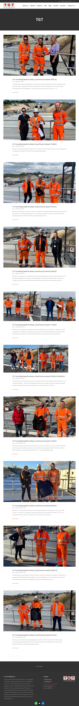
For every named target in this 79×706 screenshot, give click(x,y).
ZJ (14, 81)
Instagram (39, 666)
